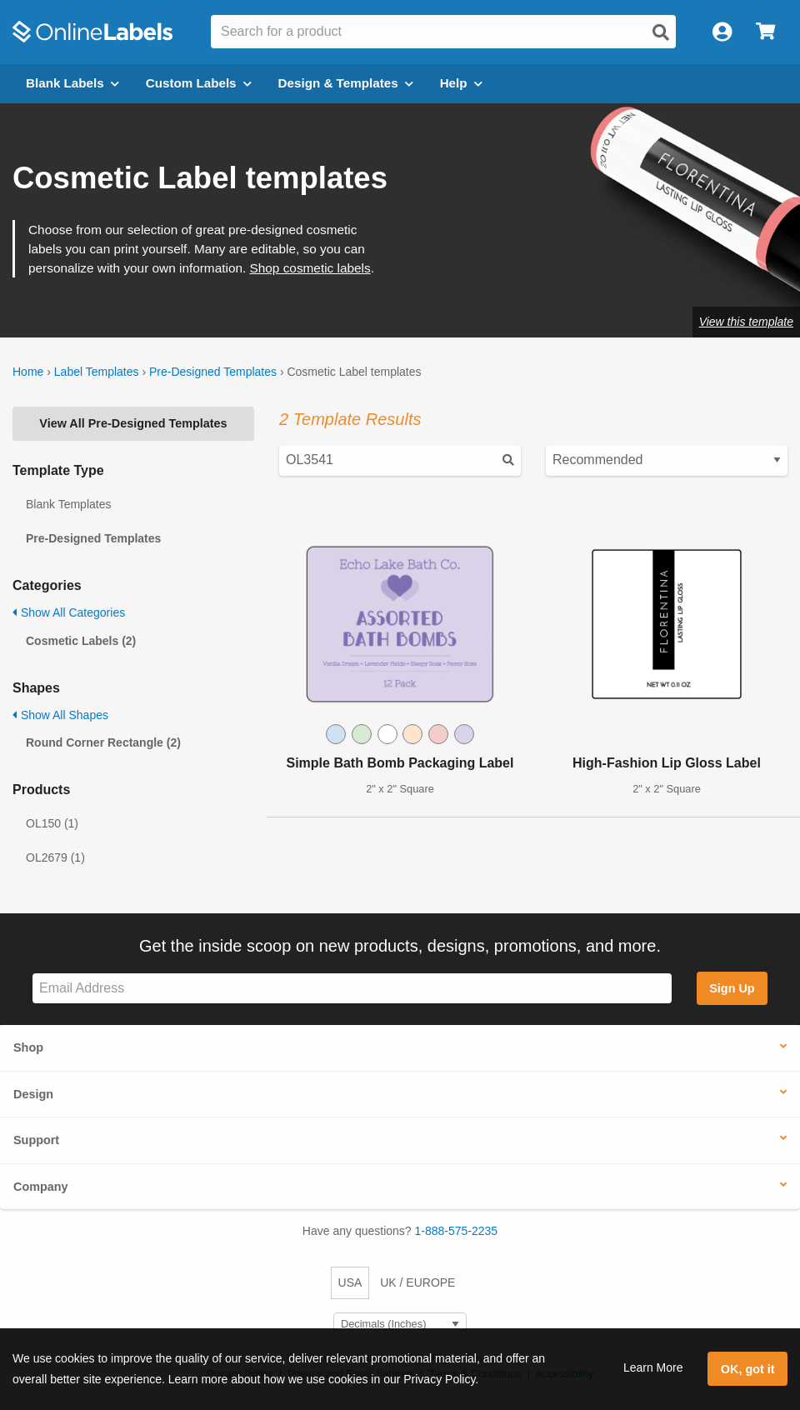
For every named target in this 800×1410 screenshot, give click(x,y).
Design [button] (33, 1094)
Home (27, 371)
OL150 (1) (52, 823)
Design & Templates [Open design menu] (345, 83)
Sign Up (731, 988)
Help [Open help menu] (461, 83)
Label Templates (96, 371)
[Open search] (661, 33)
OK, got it (748, 1369)
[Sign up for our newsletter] (352, 988)
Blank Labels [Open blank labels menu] (72, 83)
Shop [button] (28, 1047)
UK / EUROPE (417, 1282)
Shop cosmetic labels (310, 268)
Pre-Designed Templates (213, 371)
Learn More (653, 1367)
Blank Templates (68, 504)
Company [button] (40, 1186)
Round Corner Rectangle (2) (103, 742)
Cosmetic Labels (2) (81, 641)
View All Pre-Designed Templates (133, 423)
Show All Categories (68, 612)
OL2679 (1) (55, 857)
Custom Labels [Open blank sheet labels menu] (199, 83)
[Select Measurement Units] (400, 1324)
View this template (746, 321)
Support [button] (36, 1140)
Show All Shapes (60, 715)
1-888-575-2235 (456, 1231)
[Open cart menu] (765, 32)
